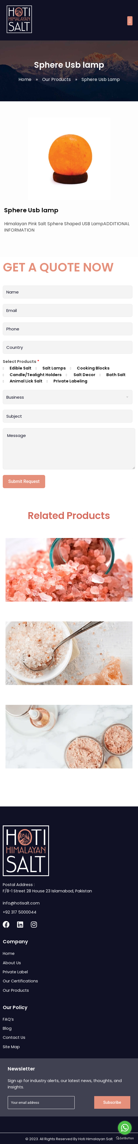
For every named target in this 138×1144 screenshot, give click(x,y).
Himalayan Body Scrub (69, 776)
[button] (129, 20)
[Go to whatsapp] (125, 1128)
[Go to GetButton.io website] (125, 1138)
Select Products (21, 361)
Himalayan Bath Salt (69, 692)
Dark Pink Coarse (69, 609)
